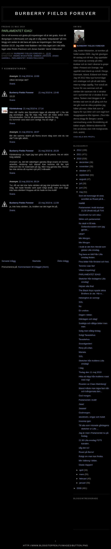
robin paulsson (35, 58)
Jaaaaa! (82, 408)
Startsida (36, 261)
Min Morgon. (84, 238)
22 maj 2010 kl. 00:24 (29, 181)
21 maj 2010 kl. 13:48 (48, 92)
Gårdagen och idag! (88, 319)
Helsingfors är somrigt (89, 298)
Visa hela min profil (84, 137)
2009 (79, 488)
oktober (83, 170)
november (84, 166)
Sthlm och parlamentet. (90, 219)
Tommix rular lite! (87, 266)
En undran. (84, 310)
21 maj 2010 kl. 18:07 (29, 132)
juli (81, 183)
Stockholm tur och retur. (90, 215)
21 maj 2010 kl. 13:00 (29, 76)
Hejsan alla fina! (86, 286)
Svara (12, 83)
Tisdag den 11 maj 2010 (90, 372)
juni (81, 187)
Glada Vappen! (86, 465)
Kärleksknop (15, 108)
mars (82, 474)
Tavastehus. (84, 339)
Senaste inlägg (9, 261)
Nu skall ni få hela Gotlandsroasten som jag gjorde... (92, 226)
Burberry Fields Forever (55, 13)
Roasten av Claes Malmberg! (92, 384)
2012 (79, 150)
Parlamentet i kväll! (88, 400)
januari (82, 483)
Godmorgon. (84, 412)
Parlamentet (18, 58)
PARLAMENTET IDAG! (90, 274)
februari (83, 478)
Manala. (82, 352)
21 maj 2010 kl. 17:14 (33, 108)
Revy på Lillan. (86, 348)
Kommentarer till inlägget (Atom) (33, 267)
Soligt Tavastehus (87, 335)
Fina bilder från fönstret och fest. (94, 261)
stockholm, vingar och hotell (92, 417)
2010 (79, 158)
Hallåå (82, 203)
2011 (79, 154)
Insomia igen (85, 421)
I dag (81, 368)
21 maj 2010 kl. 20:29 (48, 151)
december (84, 162)
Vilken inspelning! (87, 270)
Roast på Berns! (86, 452)
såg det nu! (84, 448)
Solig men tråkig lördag (89, 331)
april (81, 470)
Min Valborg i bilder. (88, 460)
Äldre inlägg (63, 261)
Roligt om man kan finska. (91, 456)
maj (81, 192)
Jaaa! (81, 404)
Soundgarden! (85, 343)
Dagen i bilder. (85, 315)
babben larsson (42, 56)
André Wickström (22, 56)
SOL (81, 302)
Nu (80, 306)
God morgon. (85, 395)
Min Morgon (84, 242)
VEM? (81, 234)
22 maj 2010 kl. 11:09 (48, 203)
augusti (83, 179)
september (84, 175)
